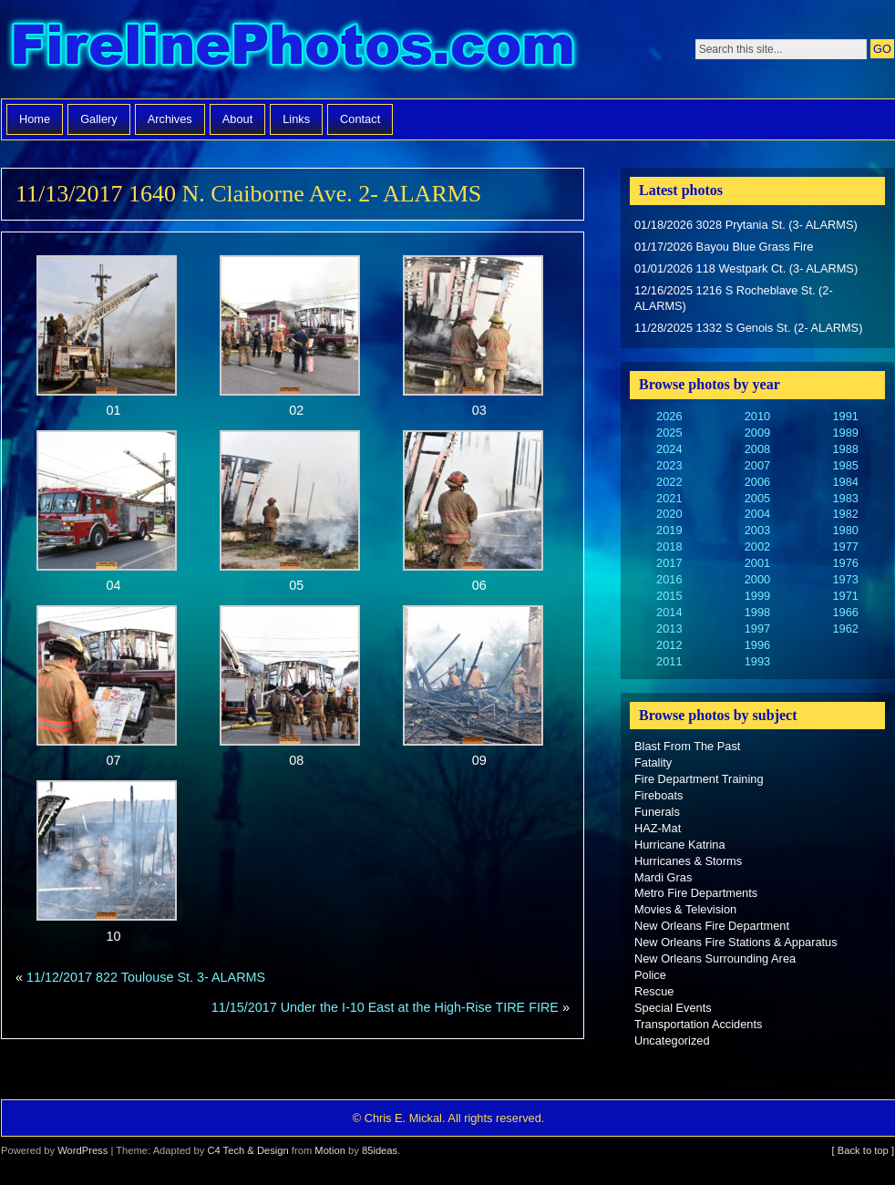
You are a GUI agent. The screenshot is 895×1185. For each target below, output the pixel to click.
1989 (845, 432)
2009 (757, 432)
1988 (845, 449)
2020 (669, 513)
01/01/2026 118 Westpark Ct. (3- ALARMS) (746, 268)
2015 (669, 596)
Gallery (99, 119)
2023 (669, 465)
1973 (845, 579)
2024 (669, 449)
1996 (757, 645)
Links (296, 119)
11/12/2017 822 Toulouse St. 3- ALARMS (145, 977)
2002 (757, 546)
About (237, 119)
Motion (329, 1150)
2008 (757, 449)
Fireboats (658, 795)
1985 (845, 465)
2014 (669, 612)
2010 (757, 416)
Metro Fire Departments (695, 893)
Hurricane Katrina (679, 844)
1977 (845, 546)
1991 (845, 416)
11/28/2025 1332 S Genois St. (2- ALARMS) (748, 328)
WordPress (82, 1150)
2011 (669, 661)
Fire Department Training (699, 779)
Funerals (657, 812)
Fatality (653, 762)
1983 (845, 498)
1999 (757, 596)
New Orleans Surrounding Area (715, 958)
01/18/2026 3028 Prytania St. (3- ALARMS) (746, 225)
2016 (669, 579)
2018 (669, 546)
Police (650, 975)
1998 (757, 612)
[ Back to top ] (863, 1150)
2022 (669, 482)
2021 (669, 498)
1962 (845, 628)
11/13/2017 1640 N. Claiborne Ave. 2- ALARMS (248, 193)
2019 (669, 530)
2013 (669, 628)
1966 (845, 612)
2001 (757, 563)
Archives (170, 119)
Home (34, 119)
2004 (757, 513)
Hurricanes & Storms (688, 861)
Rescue (654, 991)
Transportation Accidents (698, 1024)
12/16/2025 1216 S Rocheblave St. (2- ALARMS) (733, 298)
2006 (757, 482)
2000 (757, 579)
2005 (757, 498)
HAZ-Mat (657, 828)
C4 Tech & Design (247, 1150)
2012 (669, 645)
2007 (757, 465)
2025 (669, 432)
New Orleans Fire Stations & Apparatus (736, 942)
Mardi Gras (663, 877)
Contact (360, 119)
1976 (845, 563)
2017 (669, 563)
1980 (845, 530)
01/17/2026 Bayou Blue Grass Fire (723, 246)
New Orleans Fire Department (711, 926)
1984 (845, 482)
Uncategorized (672, 1040)
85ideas (379, 1150)
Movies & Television (685, 909)
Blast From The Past (687, 746)
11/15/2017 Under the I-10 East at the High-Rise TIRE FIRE (385, 1007)
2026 (669, 416)
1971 (845, 596)
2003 (757, 530)
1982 (845, 513)
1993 (757, 661)
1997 (757, 628)
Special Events (673, 1008)
